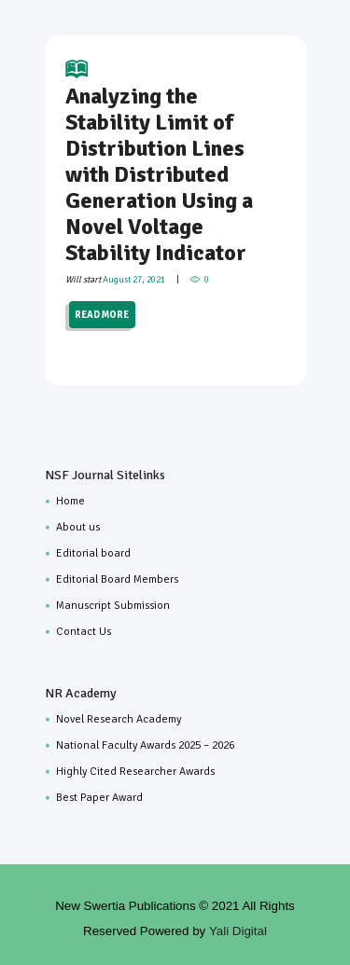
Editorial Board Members (117, 579)
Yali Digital (238, 931)
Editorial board (93, 553)
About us (78, 527)
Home (70, 501)
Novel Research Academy (118, 719)
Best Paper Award (99, 798)
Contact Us (83, 632)
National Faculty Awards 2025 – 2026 (145, 745)
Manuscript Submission (113, 606)
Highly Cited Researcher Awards (135, 772)
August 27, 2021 (134, 279)
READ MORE (102, 315)
